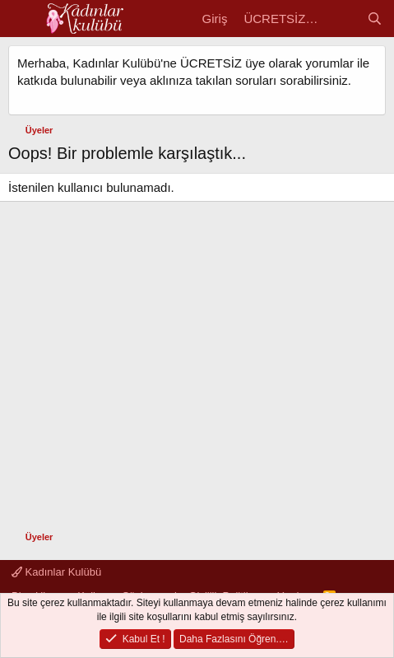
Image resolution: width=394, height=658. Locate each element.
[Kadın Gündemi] (342, 18)
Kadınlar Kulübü (56, 572)
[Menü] (22, 18)
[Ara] (375, 18)
